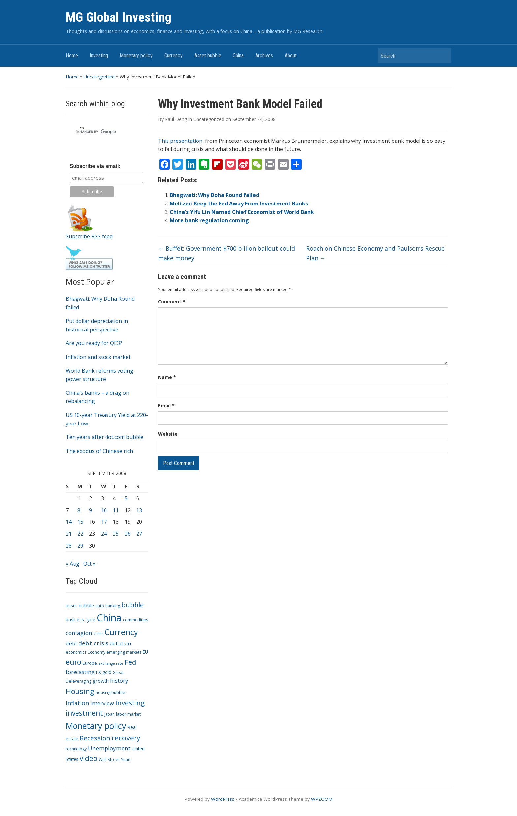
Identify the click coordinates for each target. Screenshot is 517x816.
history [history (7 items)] (119, 680)
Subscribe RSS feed (89, 236)
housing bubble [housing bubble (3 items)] (110, 692)
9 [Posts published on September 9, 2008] (90, 510)
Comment (171, 301)
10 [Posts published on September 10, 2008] (104, 510)
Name (167, 377)
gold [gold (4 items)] (106, 672)
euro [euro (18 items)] (73, 662)
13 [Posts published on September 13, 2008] (139, 510)
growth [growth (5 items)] (101, 680)
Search (443, 55)
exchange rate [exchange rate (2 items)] (110, 663)
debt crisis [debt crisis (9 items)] (93, 643)
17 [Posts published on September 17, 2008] (104, 521)
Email (166, 405)
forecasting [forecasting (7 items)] (80, 671)
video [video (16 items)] (88, 758)
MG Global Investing (118, 17)
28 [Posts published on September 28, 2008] (69, 545)
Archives (264, 55)
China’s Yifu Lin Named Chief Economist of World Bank (242, 212)
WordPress (222, 799)
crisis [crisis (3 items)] (98, 633)
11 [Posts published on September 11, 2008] (116, 510)
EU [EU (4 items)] (145, 652)
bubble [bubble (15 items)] (132, 604)
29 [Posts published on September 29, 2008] (80, 545)
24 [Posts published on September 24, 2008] (104, 533)
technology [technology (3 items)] (76, 749)
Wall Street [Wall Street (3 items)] (109, 759)
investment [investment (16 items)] (84, 713)
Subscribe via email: (95, 166)
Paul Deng (176, 119)
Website (168, 434)
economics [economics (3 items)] (76, 652)
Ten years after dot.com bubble (104, 437)
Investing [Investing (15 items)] (130, 702)
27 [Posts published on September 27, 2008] (139, 533)
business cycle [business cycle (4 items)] (80, 619)
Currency (173, 55)
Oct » (89, 563)
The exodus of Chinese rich (99, 451)
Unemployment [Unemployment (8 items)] (109, 748)
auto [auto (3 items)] (99, 606)
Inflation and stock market (98, 357)
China (238, 55)
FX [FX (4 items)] (98, 672)
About (291, 55)
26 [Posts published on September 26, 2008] (128, 533)
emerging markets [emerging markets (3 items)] (123, 652)
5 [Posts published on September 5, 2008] (126, 498)
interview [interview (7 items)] (102, 703)
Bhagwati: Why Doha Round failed (214, 195)
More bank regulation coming (209, 220)
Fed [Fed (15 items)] (130, 662)
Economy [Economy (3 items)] (96, 652)
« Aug (72, 563)
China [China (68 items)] (109, 617)
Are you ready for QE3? (94, 343)
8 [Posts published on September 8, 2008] (78, 510)
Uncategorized (99, 77)
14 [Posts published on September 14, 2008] (69, 521)
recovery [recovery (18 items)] (126, 737)
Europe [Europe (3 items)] (90, 663)
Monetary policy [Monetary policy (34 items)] (96, 725)
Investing (99, 55)
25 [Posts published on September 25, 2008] (116, 533)
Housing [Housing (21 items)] (80, 691)
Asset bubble (207, 55)
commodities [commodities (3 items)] (135, 620)
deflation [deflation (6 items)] (120, 643)
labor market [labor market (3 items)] (128, 714)
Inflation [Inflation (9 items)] (77, 703)
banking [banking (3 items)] (112, 606)
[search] (99, 131)
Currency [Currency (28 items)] (121, 631)
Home (72, 55)
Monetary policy (136, 55)
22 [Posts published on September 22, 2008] (80, 533)
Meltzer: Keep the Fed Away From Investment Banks (239, 203)
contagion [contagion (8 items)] (79, 633)
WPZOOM (322, 799)
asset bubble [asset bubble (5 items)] (80, 605)
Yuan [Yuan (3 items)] (125, 759)
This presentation (180, 140)
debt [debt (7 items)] (71, 643)
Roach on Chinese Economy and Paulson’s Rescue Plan (375, 253)
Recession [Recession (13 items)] (95, 738)
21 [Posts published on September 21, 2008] (69, 533)
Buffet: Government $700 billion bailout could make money (226, 253)
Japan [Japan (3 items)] (109, 714)
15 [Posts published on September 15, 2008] (80, 521)
